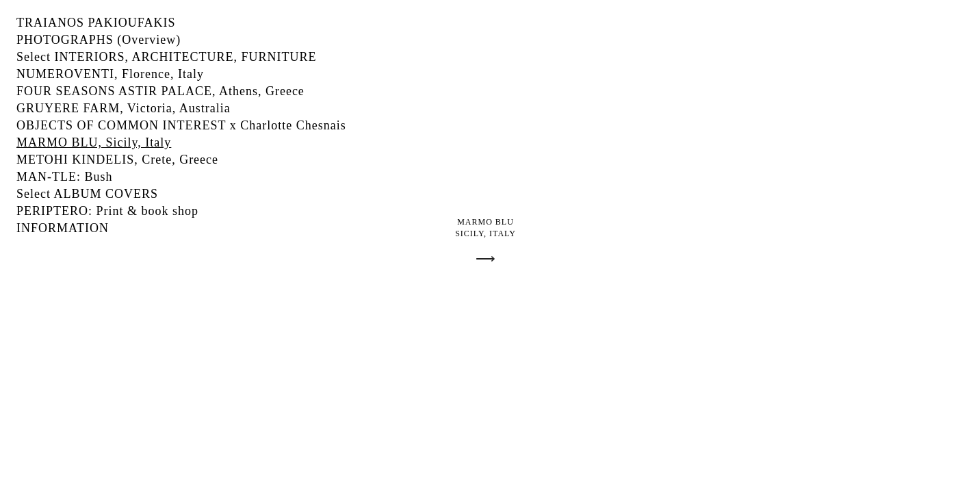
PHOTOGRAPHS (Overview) (98, 40)
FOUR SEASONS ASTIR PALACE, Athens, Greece (160, 91)
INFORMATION (62, 228)
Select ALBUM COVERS (87, 194)
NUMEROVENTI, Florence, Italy (110, 74)
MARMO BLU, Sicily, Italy (93, 142)
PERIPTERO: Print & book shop (107, 211)
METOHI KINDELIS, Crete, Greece (117, 159)
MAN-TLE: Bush (64, 177)
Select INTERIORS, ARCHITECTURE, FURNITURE (166, 57)
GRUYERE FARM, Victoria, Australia (123, 108)
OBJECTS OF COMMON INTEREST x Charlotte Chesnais (181, 125)
